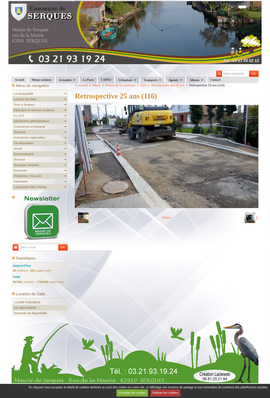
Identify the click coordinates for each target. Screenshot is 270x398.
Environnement (24, 154)
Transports (151, 80)
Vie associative (23, 143)
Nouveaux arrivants (26, 165)
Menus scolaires (41, 79)
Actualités (65, 80)
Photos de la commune (120, 85)
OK (254, 73)
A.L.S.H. (19, 115)
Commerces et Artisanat (29, 126)
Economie (20, 170)
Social (18, 148)
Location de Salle (25, 99)
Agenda (173, 80)
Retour (166, 217)
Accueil (19, 79)
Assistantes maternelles (29, 137)
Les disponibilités (25, 307)
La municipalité (23, 93)
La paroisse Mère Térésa (30, 187)
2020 (143, 85)
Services (19, 159)
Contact (215, 79)
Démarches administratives (31, 121)
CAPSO (106, 79)
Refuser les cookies (165, 392)
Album (96, 85)
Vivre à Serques (24, 104)
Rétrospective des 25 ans (168, 85)
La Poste (88, 79)
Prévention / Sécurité (27, 176)
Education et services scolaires (34, 110)
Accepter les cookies (132, 392)
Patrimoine (21, 181)
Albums (194, 80)
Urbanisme (125, 80)
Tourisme (20, 132)
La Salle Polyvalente (27, 302)
